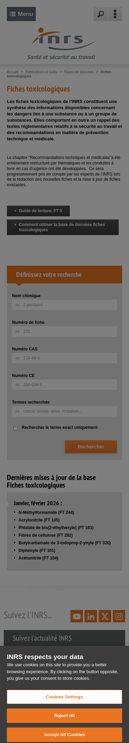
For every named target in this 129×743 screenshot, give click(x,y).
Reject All (64, 720)
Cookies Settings (64, 702)
